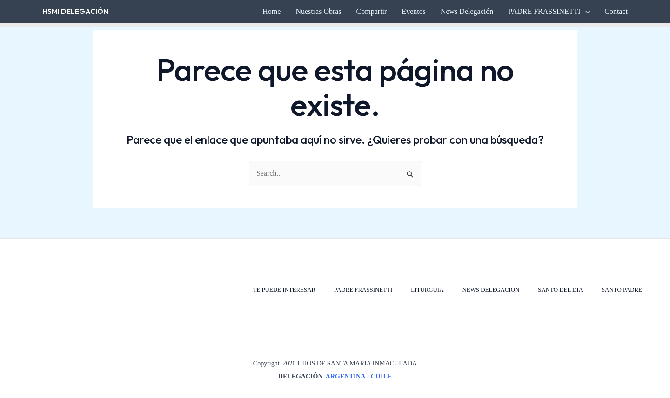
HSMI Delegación (75, 11)
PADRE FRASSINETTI (361, 289)
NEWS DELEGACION (490, 289)
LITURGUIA (425, 289)
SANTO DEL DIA (560, 289)
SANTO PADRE (621, 289)
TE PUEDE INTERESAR (282, 289)
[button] (585, 12)
